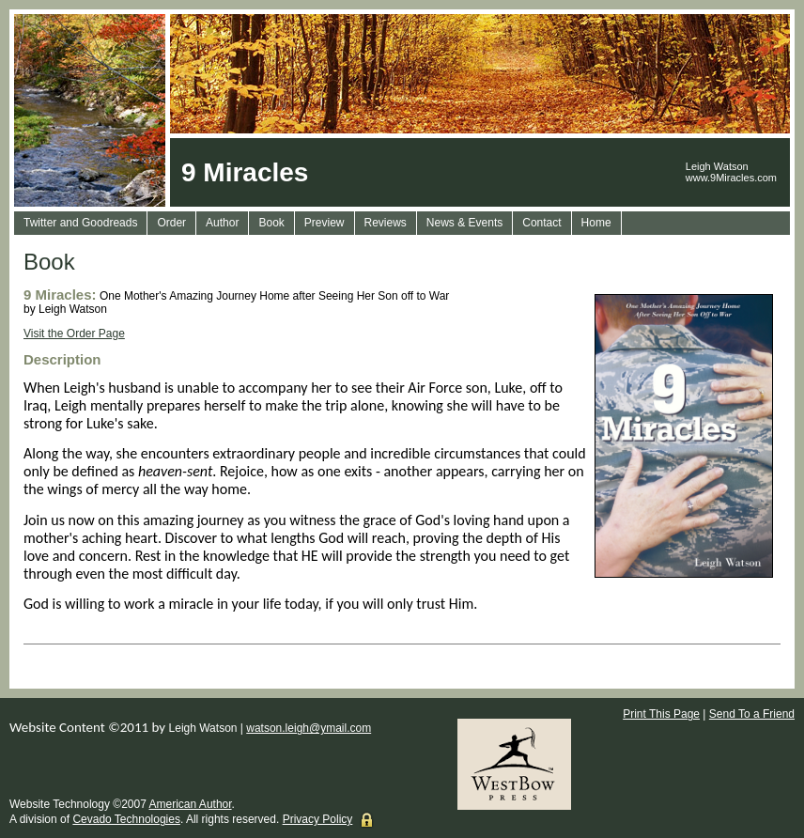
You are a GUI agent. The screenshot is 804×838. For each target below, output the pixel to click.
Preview (324, 222)
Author (222, 222)
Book (271, 222)
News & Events (464, 222)
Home (596, 222)
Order (171, 222)
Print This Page (661, 714)
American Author (190, 804)
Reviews (385, 222)
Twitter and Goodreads (80, 222)
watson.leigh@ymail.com (308, 728)
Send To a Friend (752, 714)
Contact (541, 222)
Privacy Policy (318, 819)
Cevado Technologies (126, 819)
